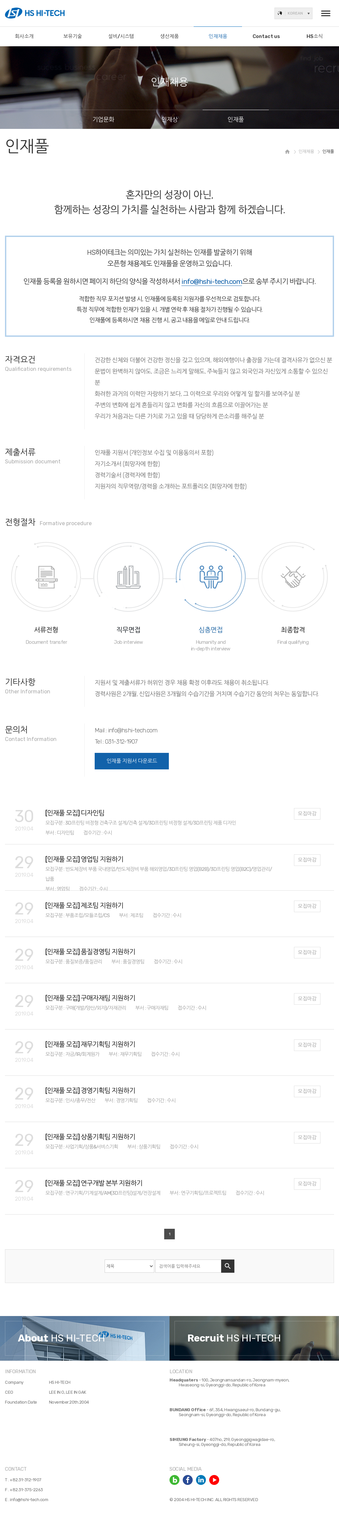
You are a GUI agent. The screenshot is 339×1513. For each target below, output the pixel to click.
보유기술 (72, 36)
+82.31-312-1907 (25, 1479)
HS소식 (315, 36)
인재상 (169, 119)
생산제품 (169, 36)
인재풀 (235, 119)
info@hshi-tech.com (29, 1499)
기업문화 (103, 119)
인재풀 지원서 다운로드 (132, 761)
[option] (85, 1338)
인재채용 (218, 36)
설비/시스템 (121, 36)
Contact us (266, 36)
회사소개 (24, 36)
